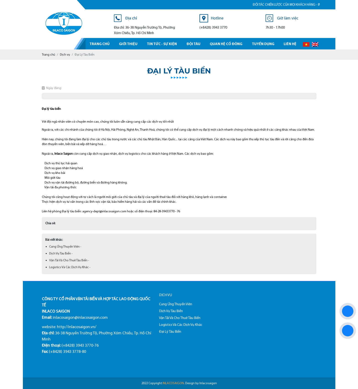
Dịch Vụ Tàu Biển (171, 311)
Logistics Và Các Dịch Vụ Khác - (69, 267)
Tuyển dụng (263, 43)
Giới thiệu (128, 43)
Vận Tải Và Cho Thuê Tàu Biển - (69, 260)
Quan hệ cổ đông (226, 43)
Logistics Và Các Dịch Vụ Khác (180, 324)
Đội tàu (193, 43)
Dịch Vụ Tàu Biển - (61, 253)
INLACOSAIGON (173, 383)
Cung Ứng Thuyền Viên (175, 304)
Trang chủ (99, 43)
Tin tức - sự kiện (162, 43)
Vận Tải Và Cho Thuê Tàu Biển (179, 318)
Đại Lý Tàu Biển (170, 331)
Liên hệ (290, 43)
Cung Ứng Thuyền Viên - (65, 247)
